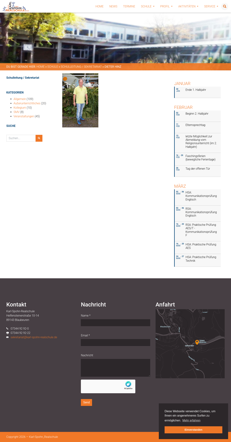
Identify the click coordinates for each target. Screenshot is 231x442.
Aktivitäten (188, 6)
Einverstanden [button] (193, 429)
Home (99, 6)
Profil (166, 6)
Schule (147, 6)
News (113, 6)
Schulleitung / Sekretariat (81, 66)
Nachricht (87, 355)
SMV (16, 112)
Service (211, 6)
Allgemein (20, 99)
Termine (129, 6)
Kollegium (20, 107)
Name (85, 315)
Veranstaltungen (24, 116)
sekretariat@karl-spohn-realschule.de (34, 337)
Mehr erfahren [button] (191, 420)
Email (85, 335)
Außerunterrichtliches (27, 103)
